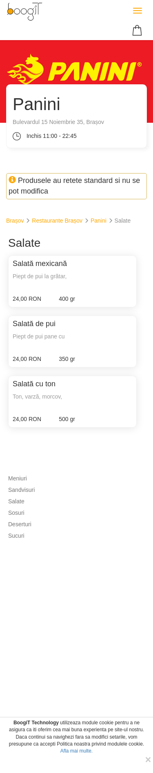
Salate (16, 501)
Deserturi (19, 524)
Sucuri (16, 535)
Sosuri (16, 512)
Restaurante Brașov (57, 220)
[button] (138, 30)
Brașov (15, 220)
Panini (98, 220)
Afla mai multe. (76, 751)
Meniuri (17, 478)
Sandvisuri (21, 490)
